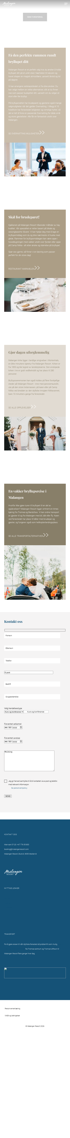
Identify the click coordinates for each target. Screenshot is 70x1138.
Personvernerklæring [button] (12, 1009)
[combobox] (36, 711)
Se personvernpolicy (19, 788)
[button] (65, 3)
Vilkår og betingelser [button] (12, 1016)
